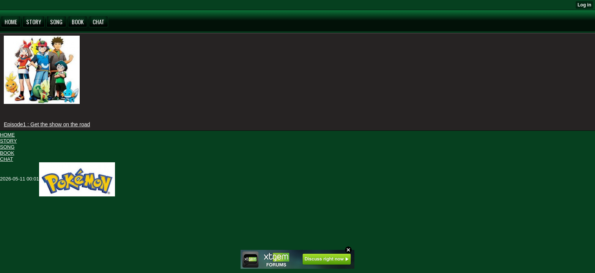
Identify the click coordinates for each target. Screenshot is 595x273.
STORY (8, 141)
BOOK (7, 153)
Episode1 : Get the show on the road (47, 124)
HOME (7, 135)
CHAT (6, 159)
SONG (7, 147)
